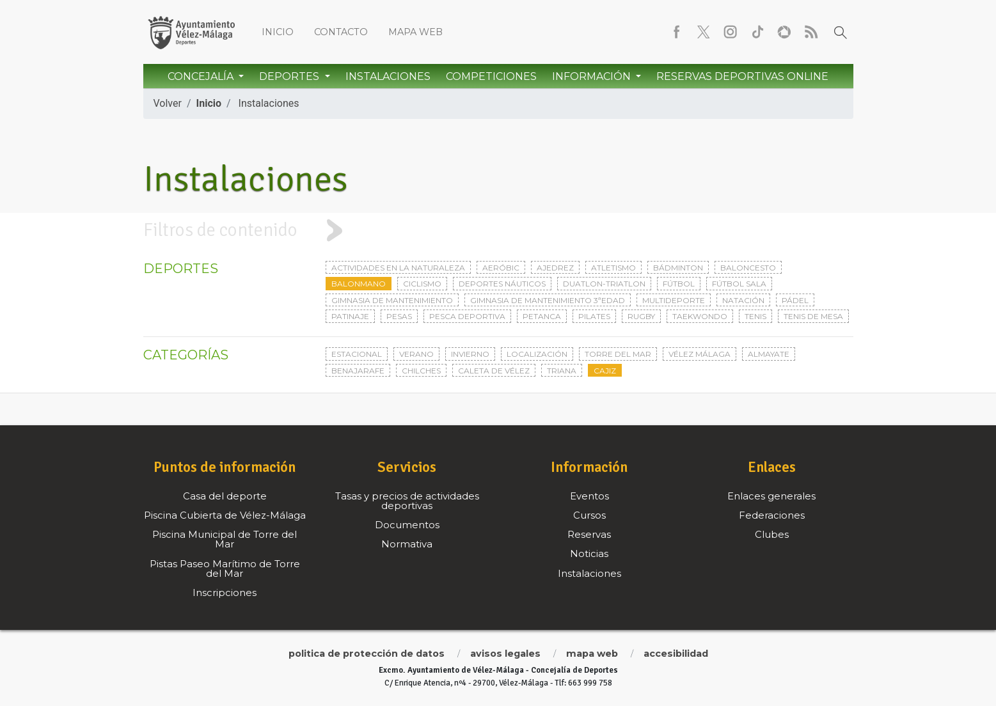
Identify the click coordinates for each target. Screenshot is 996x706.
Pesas (399, 316)
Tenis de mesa (813, 316)
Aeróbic (500, 267)
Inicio (278, 32)
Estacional (356, 354)
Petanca (542, 316)
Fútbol (679, 283)
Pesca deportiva (467, 316)
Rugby (641, 316)
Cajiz (605, 370)
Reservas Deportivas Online (742, 76)
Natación (743, 300)
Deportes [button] (290, 76)
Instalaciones (388, 76)
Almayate (768, 354)
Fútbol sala (739, 283)
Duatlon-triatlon (604, 283)
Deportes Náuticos (502, 283)
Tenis (755, 316)
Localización (537, 354)
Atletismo (613, 267)
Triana (561, 370)
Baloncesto (748, 267)
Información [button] (592, 76)
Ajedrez (555, 267)
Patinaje (350, 316)
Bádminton (678, 267)
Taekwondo (699, 316)
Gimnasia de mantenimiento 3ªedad (547, 300)
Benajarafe (357, 370)
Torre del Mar (618, 354)
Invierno (470, 354)
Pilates (594, 316)
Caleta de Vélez (494, 370)
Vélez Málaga (699, 354)
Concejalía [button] (202, 76)
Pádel (795, 300)
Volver (168, 103)
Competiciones (491, 76)
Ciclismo (422, 283)
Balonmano (358, 283)
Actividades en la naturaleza (398, 267)
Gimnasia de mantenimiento (392, 300)
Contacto (341, 32)
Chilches (421, 370)
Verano (416, 354)
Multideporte (673, 300)
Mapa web (415, 32)
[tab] (498, 230)
